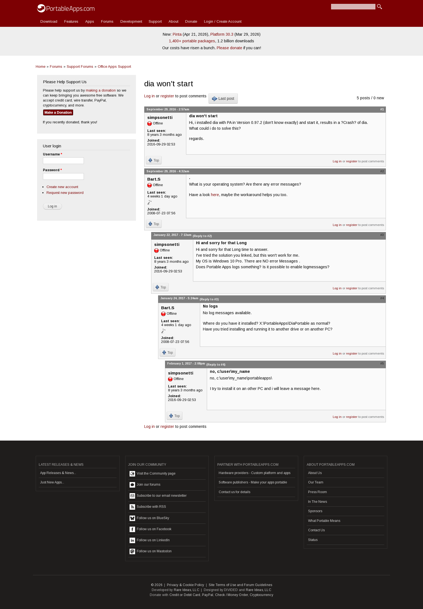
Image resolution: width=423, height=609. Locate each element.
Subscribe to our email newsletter (158, 496)
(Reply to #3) (209, 299)
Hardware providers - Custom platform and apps (254, 473)
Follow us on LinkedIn (150, 540)
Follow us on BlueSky (149, 518)
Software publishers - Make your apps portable (253, 482)
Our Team (315, 482)
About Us (315, 473)
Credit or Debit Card (184, 595)
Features (71, 21)
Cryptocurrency (261, 595)
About (173, 21)
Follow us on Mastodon (151, 551)
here (215, 194)
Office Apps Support (114, 66)
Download (48, 21)
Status (313, 540)
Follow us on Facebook (150, 529)
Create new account (62, 187)
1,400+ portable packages (192, 41)
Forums (107, 21)
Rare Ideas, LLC (186, 590)
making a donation (101, 90)
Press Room (317, 492)
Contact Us (316, 530)
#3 (382, 234)
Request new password (65, 193)
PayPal (207, 595)
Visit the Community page (153, 474)
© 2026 (157, 585)
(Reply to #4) (215, 364)
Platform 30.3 (221, 34)
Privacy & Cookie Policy (185, 585)
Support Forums (80, 66)
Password (52, 170)
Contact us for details (234, 492)
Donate (191, 21)
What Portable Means (324, 521)
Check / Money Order (231, 595)
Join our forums (145, 485)
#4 (382, 298)
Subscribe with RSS (148, 507)
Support (155, 21)
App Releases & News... (58, 473)
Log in (149, 96)
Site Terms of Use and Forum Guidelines (240, 585)
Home (40, 66)
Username (52, 154)
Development (131, 21)
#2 (382, 171)
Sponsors (315, 511)
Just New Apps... (52, 482)
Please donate (229, 48)
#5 (382, 363)
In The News (317, 502)
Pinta (177, 34)
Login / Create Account (222, 21)
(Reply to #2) (202, 236)
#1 (382, 109)
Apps (89, 21)
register (167, 96)
